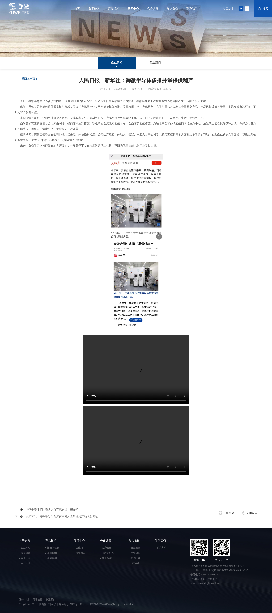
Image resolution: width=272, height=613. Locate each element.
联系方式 (161, 547)
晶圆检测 (52, 553)
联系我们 (192, 8)
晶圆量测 (52, 558)
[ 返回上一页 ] (28, 78)
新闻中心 (133, 8)
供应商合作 (108, 553)
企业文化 (26, 563)
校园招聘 (135, 547)
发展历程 (26, 558)
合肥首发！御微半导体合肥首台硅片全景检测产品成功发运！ (58, 516)
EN (247, 8)
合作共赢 (152, 8)
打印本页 (228, 512)
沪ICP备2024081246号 (101, 604)
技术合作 (107, 558)
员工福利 (135, 563)
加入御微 (172, 8)
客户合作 (107, 547)
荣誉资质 (26, 553)
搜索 (265, 8)
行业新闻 (155, 62)
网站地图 (37, 599)
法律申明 (24, 599)
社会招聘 (135, 553)
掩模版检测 (53, 547)
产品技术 (113, 8)
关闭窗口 (251, 512)
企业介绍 (26, 547)
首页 (77, 8)
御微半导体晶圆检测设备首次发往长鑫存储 (46, 509)
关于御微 (94, 8)
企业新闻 (116, 62)
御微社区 (135, 558)
